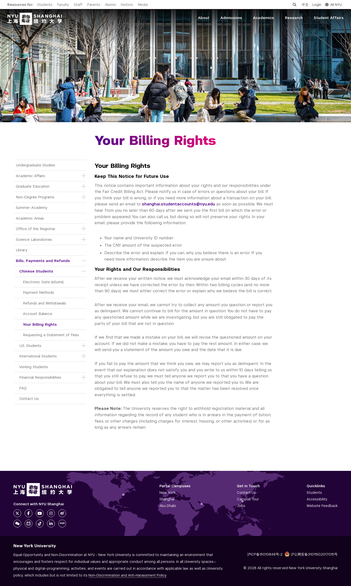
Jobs (241, 506)
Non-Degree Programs (35, 197)
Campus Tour (248, 499)
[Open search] (294, 4)
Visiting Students (33, 366)
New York (167, 492)
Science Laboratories (34, 239)
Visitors (127, 4)
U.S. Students (30, 345)
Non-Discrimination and (127, 575)
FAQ (23, 388)
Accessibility (317, 499)
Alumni (110, 4)
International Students (38, 356)
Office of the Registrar (35, 228)
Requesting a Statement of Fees (51, 335)
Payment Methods (38, 292)
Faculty (63, 4)
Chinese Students (36, 271)
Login (316, 4)
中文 (305, 4)
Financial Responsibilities (40, 377)
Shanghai (166, 499)
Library (21, 250)
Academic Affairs (30, 175)
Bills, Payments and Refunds (43, 260)
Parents (93, 4)
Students (44, 4)
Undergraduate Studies (35, 165)
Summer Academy (31, 207)
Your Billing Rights (40, 324)
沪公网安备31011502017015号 (311, 554)
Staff (78, 4)
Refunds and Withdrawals (44, 303)
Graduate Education (32, 186)
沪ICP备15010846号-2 (265, 554)
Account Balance (37, 313)
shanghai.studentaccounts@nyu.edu (178, 204)
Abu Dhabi (167, 506)
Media (143, 4)
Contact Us (29, 398)
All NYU (333, 4)
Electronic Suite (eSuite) (43, 282)
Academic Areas (30, 218)
